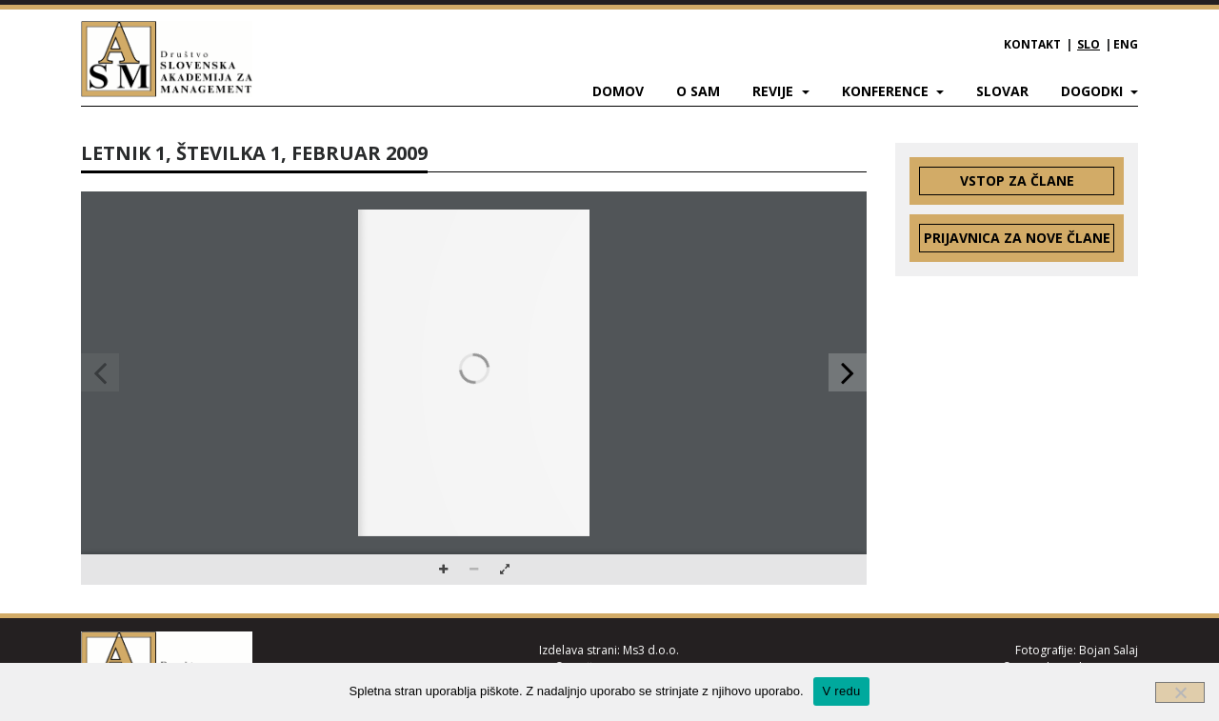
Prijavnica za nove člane (1017, 238)
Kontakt (1032, 44)
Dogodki (1094, 91)
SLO (1088, 44)
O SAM (698, 91)
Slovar (1002, 91)
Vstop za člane (1017, 180)
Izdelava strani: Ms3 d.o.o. (609, 650)
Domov (618, 91)
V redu (842, 691)
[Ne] (1180, 692)
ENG (1125, 44)
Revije (774, 91)
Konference (887, 91)
